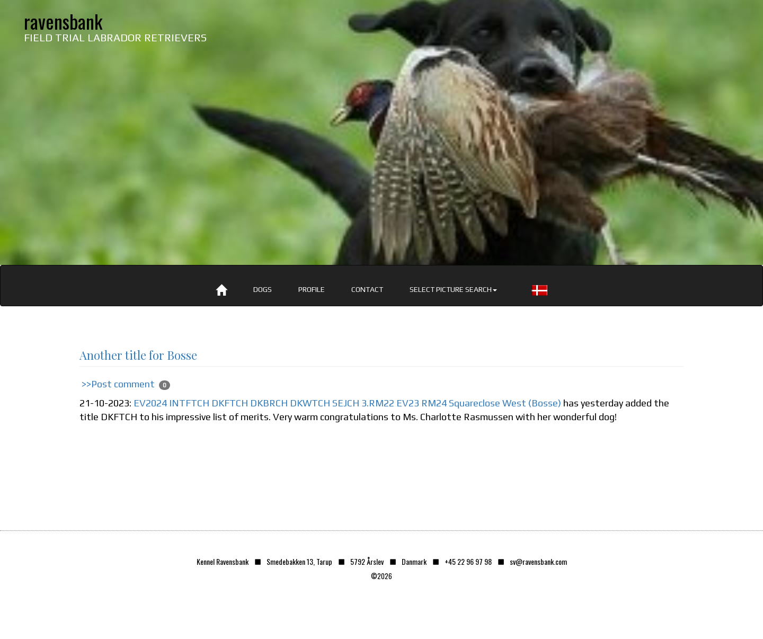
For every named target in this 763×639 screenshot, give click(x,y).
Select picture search (453, 289)
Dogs (262, 289)
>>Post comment (118, 383)
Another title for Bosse (138, 355)
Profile (311, 289)
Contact (367, 289)
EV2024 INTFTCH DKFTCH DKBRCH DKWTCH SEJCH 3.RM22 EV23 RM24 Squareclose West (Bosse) (347, 403)
